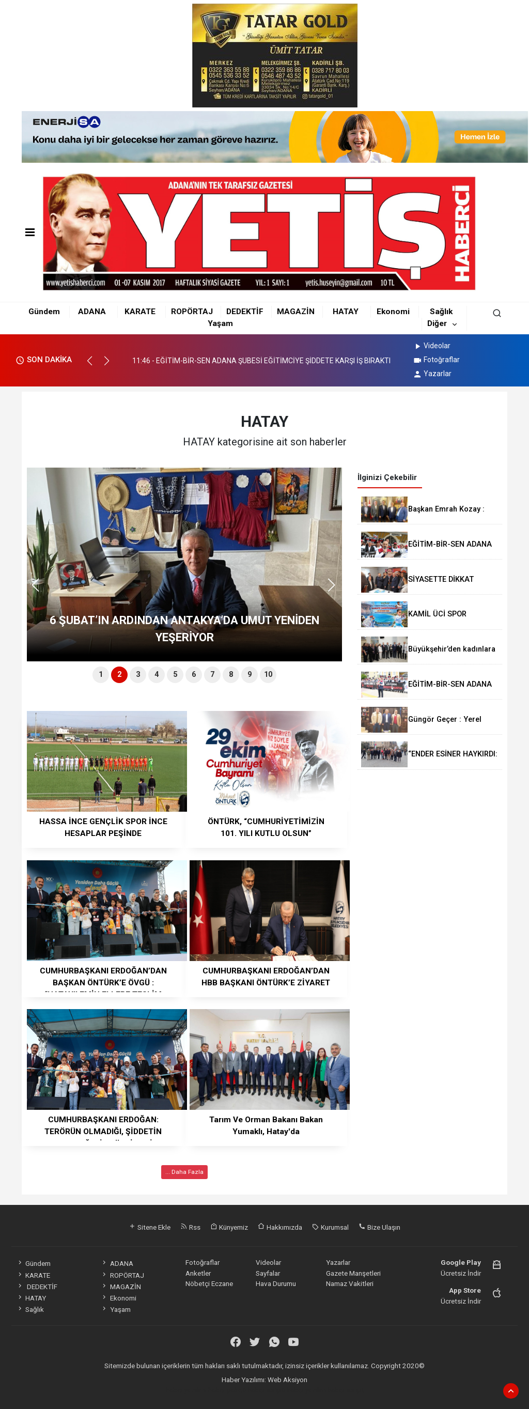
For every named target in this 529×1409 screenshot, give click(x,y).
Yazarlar (432, 373)
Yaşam (220, 323)
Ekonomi (393, 311)
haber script (346, 1390)
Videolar (431, 346)
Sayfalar (268, 1273)
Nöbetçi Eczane (209, 1283)
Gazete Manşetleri (353, 1273)
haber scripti (266, 1390)
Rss (190, 1227)
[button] (94, 365)
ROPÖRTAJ (192, 311)
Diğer (437, 323)
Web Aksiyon (287, 1379)
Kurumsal (330, 1227)
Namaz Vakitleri (350, 1283)
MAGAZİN (296, 311)
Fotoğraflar (436, 359)
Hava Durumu (276, 1283)
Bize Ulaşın (379, 1227)
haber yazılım (306, 1390)
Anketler (198, 1273)
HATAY (346, 311)
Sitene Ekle (149, 1227)
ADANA (92, 311)
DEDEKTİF (244, 311)
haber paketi (227, 1390)
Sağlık (441, 311)
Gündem (44, 311)
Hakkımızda (280, 1227)
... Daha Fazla (184, 1171)
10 (268, 674)
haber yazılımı (186, 1390)
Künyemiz (229, 1227)
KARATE (140, 311)
